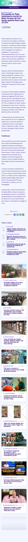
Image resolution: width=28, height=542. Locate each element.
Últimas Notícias (14, 7)
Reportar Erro (14, 211)
